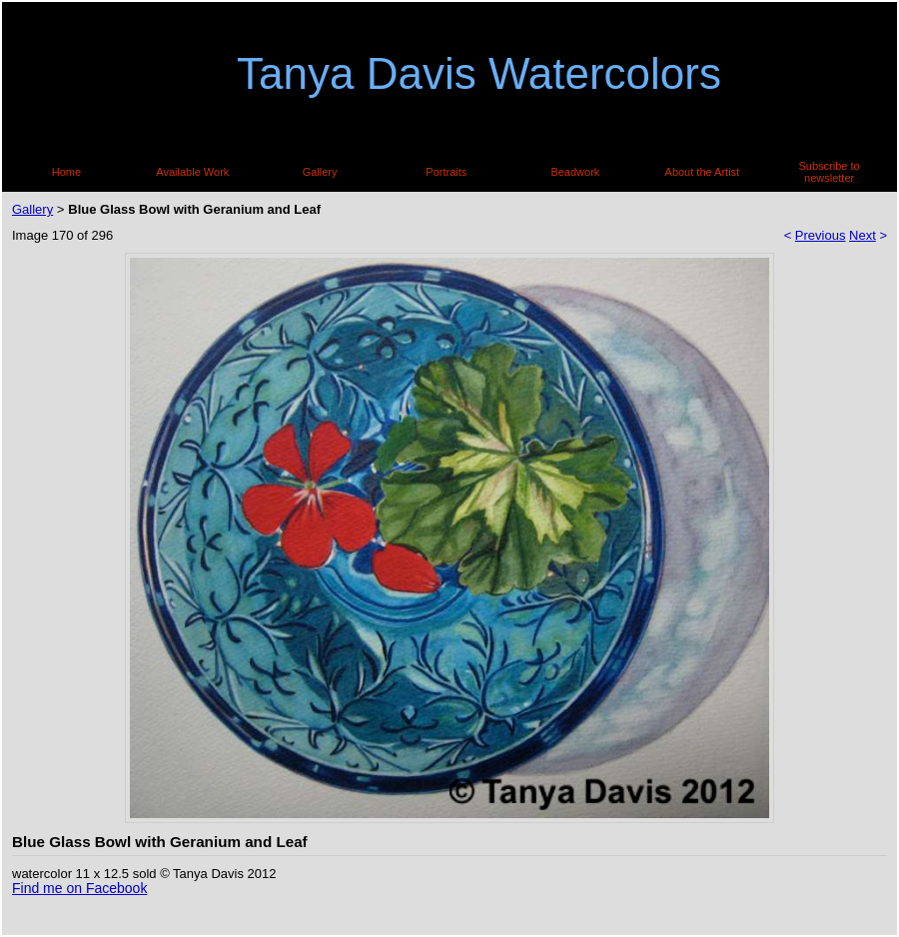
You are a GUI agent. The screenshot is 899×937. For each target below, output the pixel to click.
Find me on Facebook (79, 888)
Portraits (446, 172)
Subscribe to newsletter (829, 172)
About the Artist (702, 172)
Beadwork (574, 172)
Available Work (192, 172)
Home (66, 172)
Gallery (320, 172)
